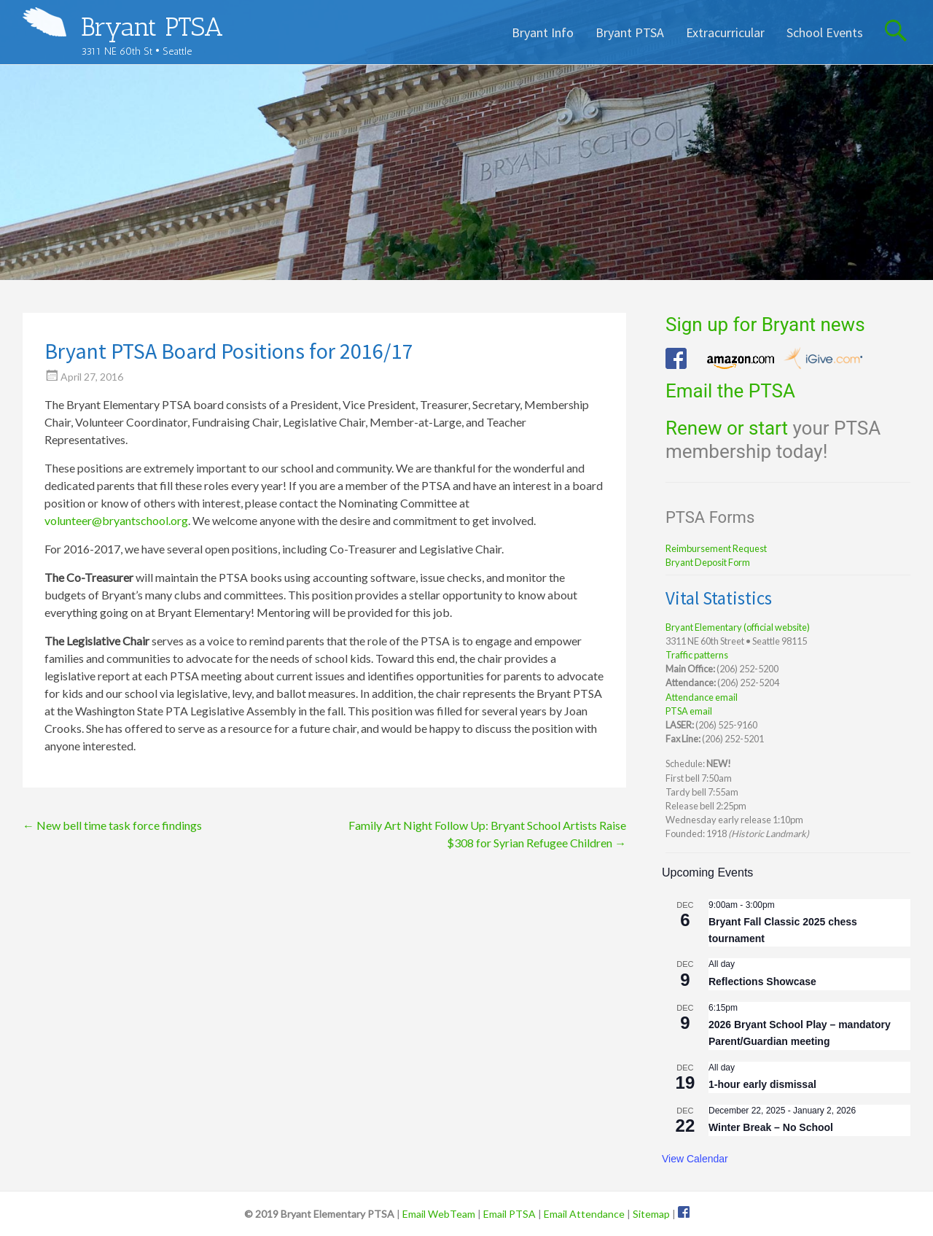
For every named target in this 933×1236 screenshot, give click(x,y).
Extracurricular (725, 32)
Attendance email (701, 697)
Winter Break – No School (770, 1127)
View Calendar (695, 1159)
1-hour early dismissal (762, 1084)
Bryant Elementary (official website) (737, 627)
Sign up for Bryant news (765, 324)
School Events (824, 32)
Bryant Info (543, 32)
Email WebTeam (438, 1214)
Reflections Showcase (762, 981)
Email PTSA (509, 1214)
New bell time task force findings (112, 825)
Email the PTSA (730, 391)
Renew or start (726, 428)
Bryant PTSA (152, 26)
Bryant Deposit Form (707, 562)
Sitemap (651, 1214)
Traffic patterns (696, 655)
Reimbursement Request (716, 548)
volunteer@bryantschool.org (116, 520)
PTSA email (688, 711)
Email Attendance (584, 1214)
